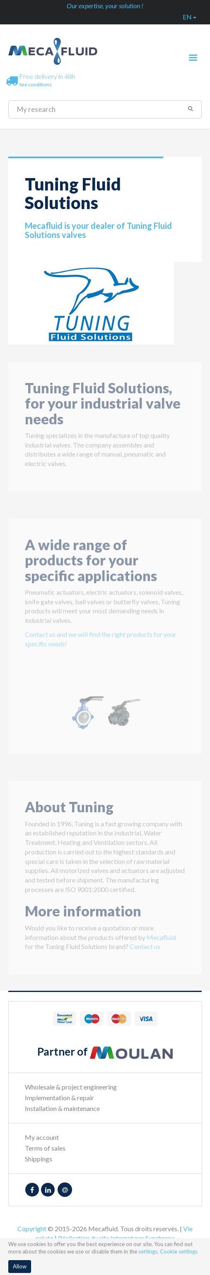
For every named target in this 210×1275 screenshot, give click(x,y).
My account (42, 1137)
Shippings (38, 1159)
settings (147, 1251)
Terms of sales (45, 1148)
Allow (20, 1266)
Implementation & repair (59, 1097)
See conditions (35, 84)
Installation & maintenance (62, 1108)
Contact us (145, 952)
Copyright (31, 1228)
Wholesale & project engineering (71, 1087)
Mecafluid (161, 943)
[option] (105, 718)
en (189, 17)
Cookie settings (179, 1251)
